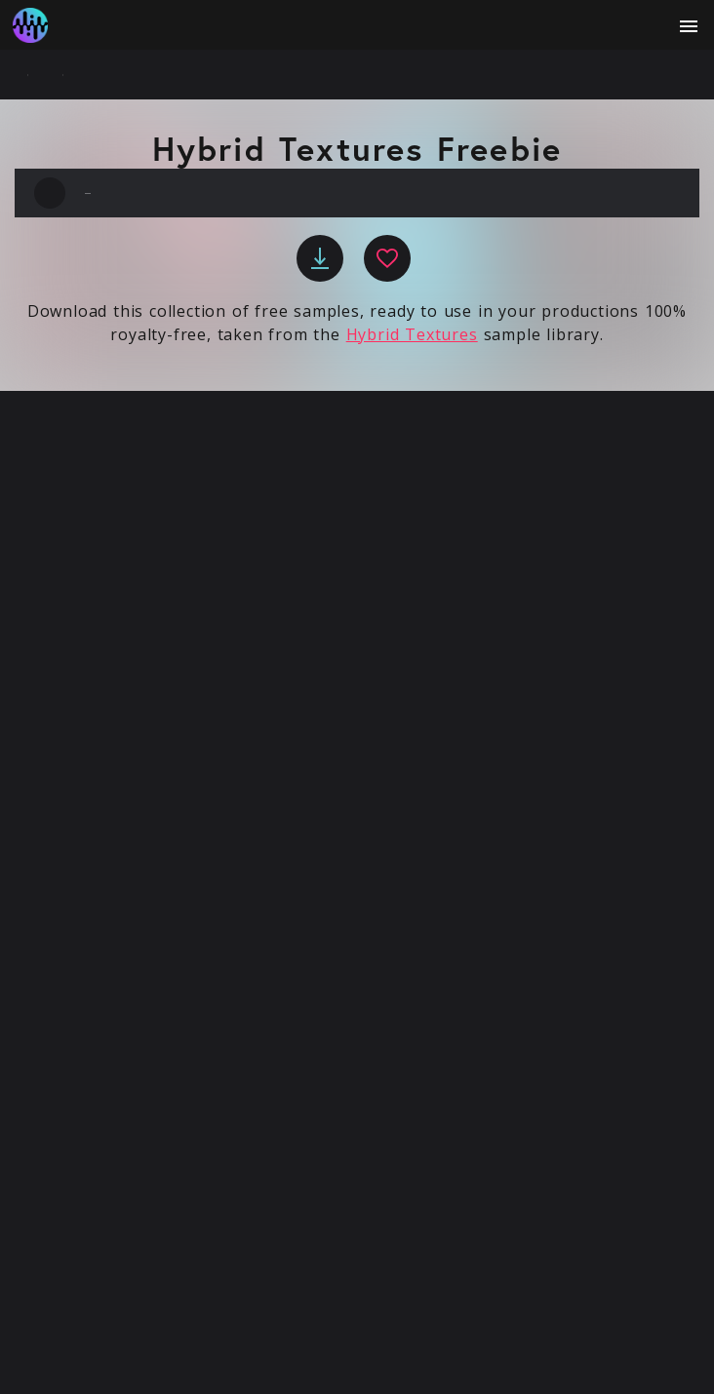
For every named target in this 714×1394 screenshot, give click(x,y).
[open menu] (688, 26)
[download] (320, 258)
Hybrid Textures (412, 334)
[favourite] (387, 258)
